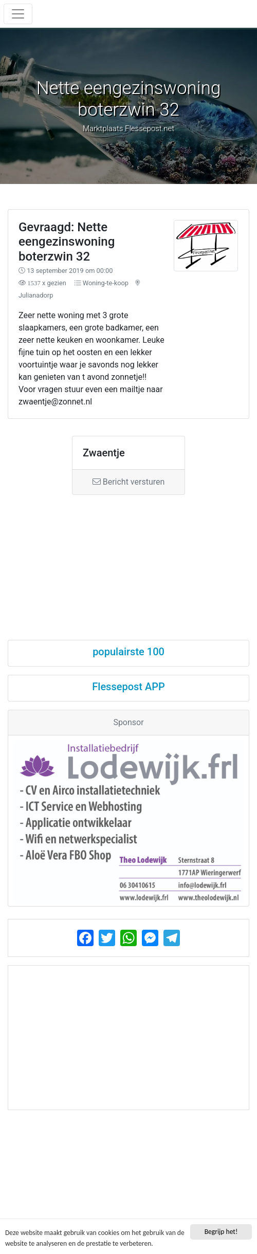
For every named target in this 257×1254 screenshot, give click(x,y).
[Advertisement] (128, 558)
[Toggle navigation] (18, 14)
